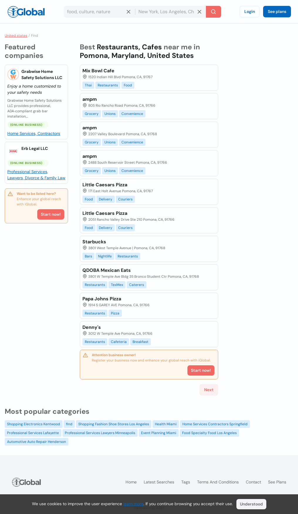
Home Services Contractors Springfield (215, 424)
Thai (88, 85)
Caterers (136, 284)
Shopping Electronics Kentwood (33, 424)
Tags (185, 482)
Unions (110, 113)
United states (16, 35)
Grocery (92, 113)
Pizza (115, 313)
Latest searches (159, 482)
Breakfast (140, 341)
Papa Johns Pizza (101, 299)
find (69, 424)
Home (131, 482)
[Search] (213, 12)
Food (128, 85)
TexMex (117, 284)
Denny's (91, 327)
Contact (253, 482)
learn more (133, 503)
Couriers (125, 199)
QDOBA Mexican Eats (106, 270)
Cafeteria (119, 341)
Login (249, 11)
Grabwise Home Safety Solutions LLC (41, 74)
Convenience (132, 113)
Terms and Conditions (218, 482)
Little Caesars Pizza (104, 185)
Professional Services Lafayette (33, 433)
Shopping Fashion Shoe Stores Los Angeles (113, 424)
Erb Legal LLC (34, 148)
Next (209, 389)
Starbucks (94, 242)
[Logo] (26, 12)
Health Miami (166, 424)
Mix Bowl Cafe (98, 71)
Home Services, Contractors (33, 133)
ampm (89, 99)
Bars (88, 256)
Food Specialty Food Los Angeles (209, 433)
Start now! (51, 214)
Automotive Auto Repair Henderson (36, 441)
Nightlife (105, 256)
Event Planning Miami (158, 433)
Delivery (105, 199)
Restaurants (108, 85)
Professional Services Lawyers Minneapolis (100, 433)
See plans (277, 11)
